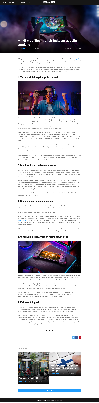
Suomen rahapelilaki (30, 377)
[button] (96, 2)
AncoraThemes (41, 400)
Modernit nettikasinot (23, 220)
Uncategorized (22, 48)
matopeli (57, 122)
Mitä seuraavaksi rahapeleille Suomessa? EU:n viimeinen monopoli (64, 366)
